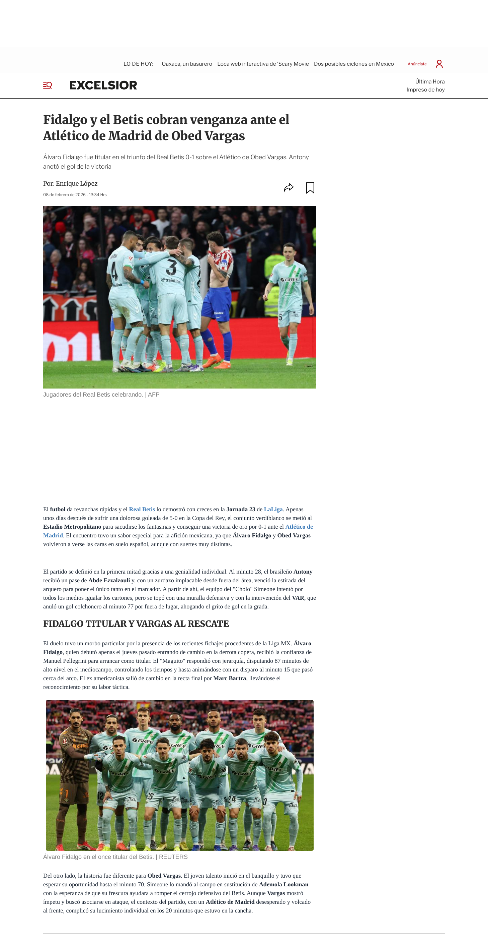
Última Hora (430, 74)
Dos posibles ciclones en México (354, 56)
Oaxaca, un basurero (187, 56)
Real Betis (142, 501)
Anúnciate (417, 56)
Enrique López (76, 176)
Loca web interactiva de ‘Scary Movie (263, 56)
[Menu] (52, 78)
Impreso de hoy (426, 82)
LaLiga (273, 501)
